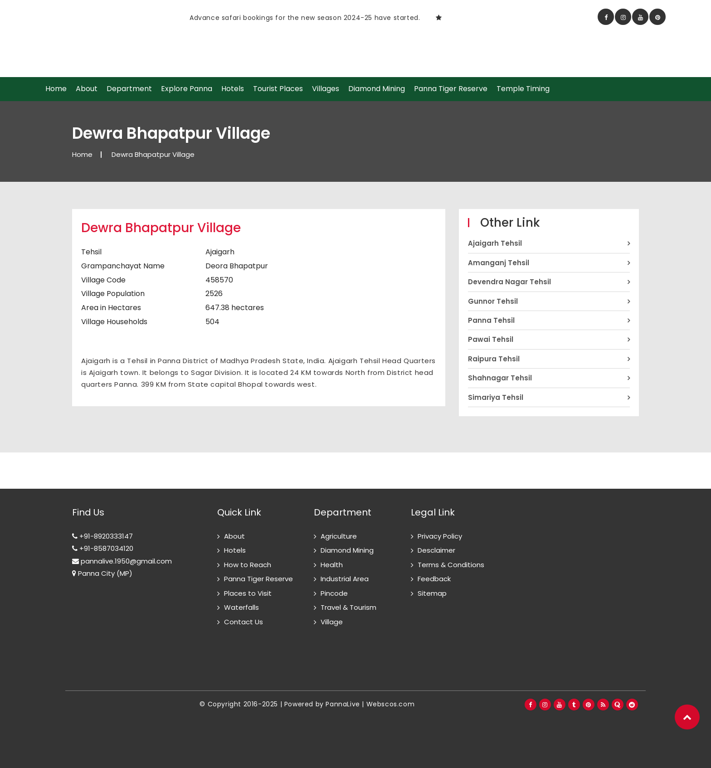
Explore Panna (186, 89)
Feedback (434, 578)
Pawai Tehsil (490, 339)
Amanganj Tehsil (498, 262)
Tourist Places (278, 89)
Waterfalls (241, 607)
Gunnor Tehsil (493, 301)
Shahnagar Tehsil (500, 378)
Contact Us (243, 622)
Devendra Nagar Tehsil (509, 282)
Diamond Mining (376, 89)
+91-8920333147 (102, 536)
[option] (240, 17)
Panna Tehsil (491, 320)
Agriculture (339, 536)
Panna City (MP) (102, 573)
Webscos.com (390, 704)
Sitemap (432, 593)
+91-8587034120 (102, 548)
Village (332, 622)
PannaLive (343, 704)
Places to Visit (248, 593)
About (86, 89)
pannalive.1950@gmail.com (122, 561)
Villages (325, 89)
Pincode (334, 593)
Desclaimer (436, 550)
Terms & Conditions (451, 564)
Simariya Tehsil (495, 397)
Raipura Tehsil (494, 359)
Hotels (232, 89)
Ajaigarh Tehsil (495, 243)
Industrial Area (345, 578)
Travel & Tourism (348, 607)
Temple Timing (523, 89)
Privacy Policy (440, 536)
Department (129, 89)
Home (56, 89)
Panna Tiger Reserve (450, 89)
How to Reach (247, 564)
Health (332, 564)
